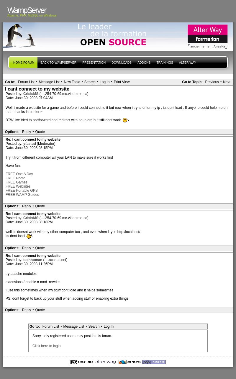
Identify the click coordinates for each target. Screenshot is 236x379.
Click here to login (46, 346)
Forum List (26, 82)
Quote (40, 132)
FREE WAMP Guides (22, 195)
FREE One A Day (19, 174)
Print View (122, 82)
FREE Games (16, 182)
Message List (49, 82)
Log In (104, 82)
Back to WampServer (58, 62)
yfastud (30, 144)
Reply (26, 132)
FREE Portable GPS (22, 190)
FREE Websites (18, 186)
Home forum (24, 62)
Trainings (164, 62)
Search (90, 82)
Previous (212, 82)
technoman (33, 260)
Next (226, 82)
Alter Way (187, 62)
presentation (94, 62)
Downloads (122, 62)
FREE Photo (15, 178)
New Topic (72, 82)
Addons (143, 62)
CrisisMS (31, 94)
